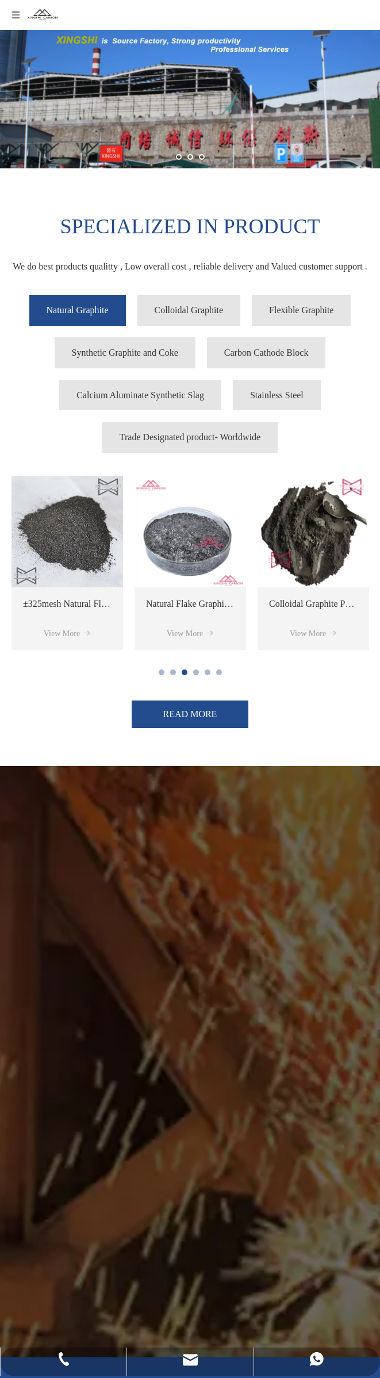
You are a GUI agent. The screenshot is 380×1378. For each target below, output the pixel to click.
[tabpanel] (67, 563)
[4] (30, 962)
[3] (30, 1038)
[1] (30, 1233)
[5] (30, 1144)
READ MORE (190, 714)
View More (67, 633)
